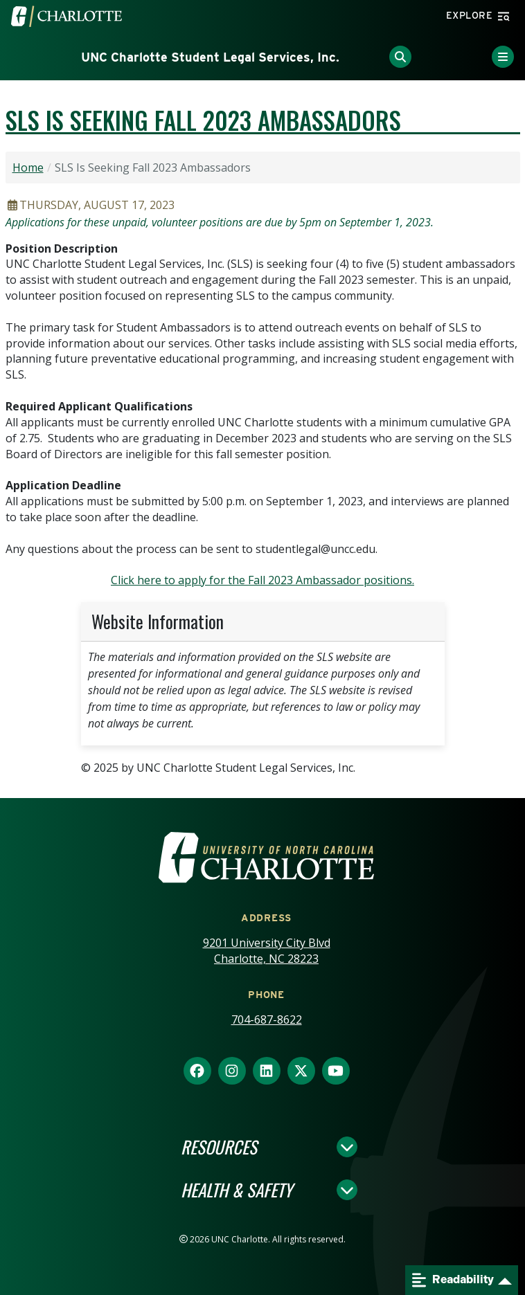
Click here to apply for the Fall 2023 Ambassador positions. (262, 580)
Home (28, 167)
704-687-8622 (266, 1019)
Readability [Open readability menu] (453, 1280)
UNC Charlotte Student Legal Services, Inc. (210, 57)
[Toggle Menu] (503, 57)
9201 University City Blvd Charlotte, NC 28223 (266, 950)
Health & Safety (236, 1189)
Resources (219, 1146)
